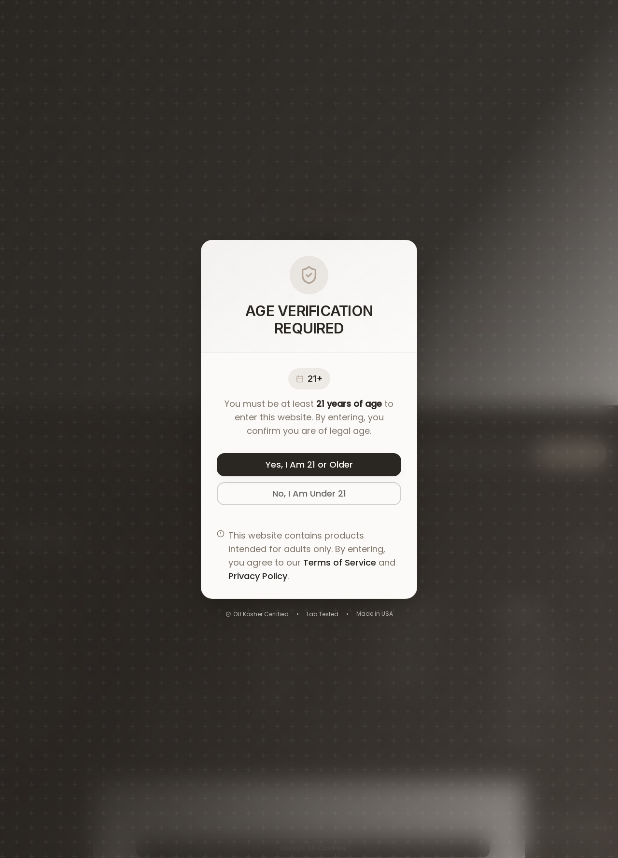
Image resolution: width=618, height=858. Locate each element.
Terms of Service (339, 562)
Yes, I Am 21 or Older (309, 464)
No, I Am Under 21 (309, 493)
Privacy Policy (257, 576)
